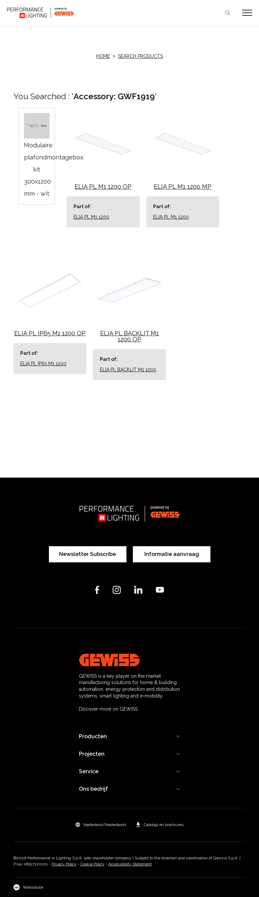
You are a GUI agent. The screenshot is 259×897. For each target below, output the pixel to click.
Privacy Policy (64, 864)
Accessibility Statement (130, 864)
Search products (140, 56)
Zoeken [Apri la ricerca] (227, 12)
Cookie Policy (92, 864)
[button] (101, 825)
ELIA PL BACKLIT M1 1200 (128, 369)
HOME (103, 56)
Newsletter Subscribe (87, 554)
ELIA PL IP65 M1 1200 (43, 363)
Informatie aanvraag (171, 554)
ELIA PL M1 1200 (91, 217)
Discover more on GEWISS (108, 709)
